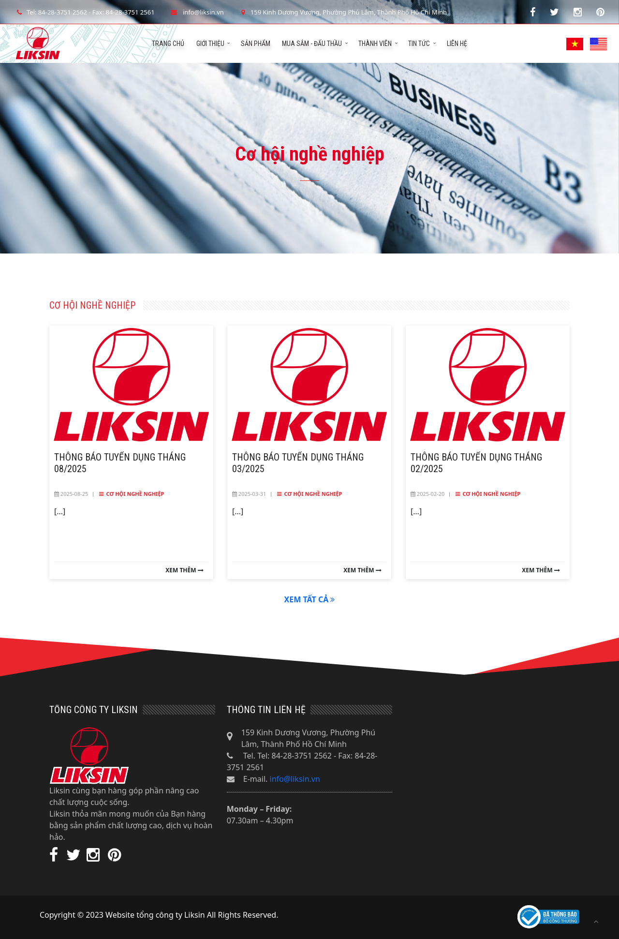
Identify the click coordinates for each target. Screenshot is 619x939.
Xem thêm (184, 570)
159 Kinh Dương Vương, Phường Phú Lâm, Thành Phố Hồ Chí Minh (342, 12)
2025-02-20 (427, 493)
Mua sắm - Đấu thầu (312, 43)
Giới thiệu (210, 43)
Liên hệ (457, 43)
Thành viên (375, 43)
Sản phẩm (255, 43)
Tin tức (419, 43)
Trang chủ (168, 43)
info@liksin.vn (295, 779)
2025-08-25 (71, 493)
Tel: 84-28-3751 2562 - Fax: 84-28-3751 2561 (85, 12)
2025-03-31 (249, 493)
